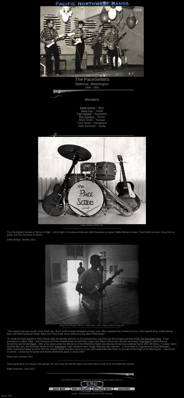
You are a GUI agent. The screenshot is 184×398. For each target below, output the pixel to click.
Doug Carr (87, 111)
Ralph (33, 344)
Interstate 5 (145, 341)
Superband (60, 346)
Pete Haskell (84, 114)
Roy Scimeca (86, 117)
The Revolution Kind (150, 339)
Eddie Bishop (87, 107)
